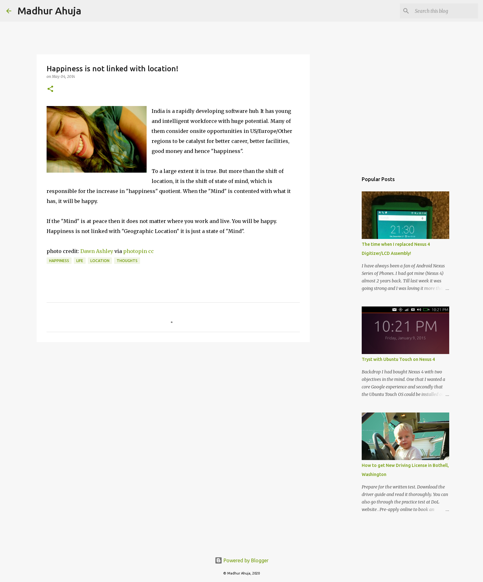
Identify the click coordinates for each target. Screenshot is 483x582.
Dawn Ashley (96, 251)
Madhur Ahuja (49, 10)
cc (151, 251)
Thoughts (127, 261)
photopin (135, 251)
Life (79, 261)
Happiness (59, 261)
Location (99, 261)
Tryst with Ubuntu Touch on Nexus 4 (398, 359)
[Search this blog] (445, 10)
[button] (50, 89)
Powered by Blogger (242, 560)
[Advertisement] (173, 395)
